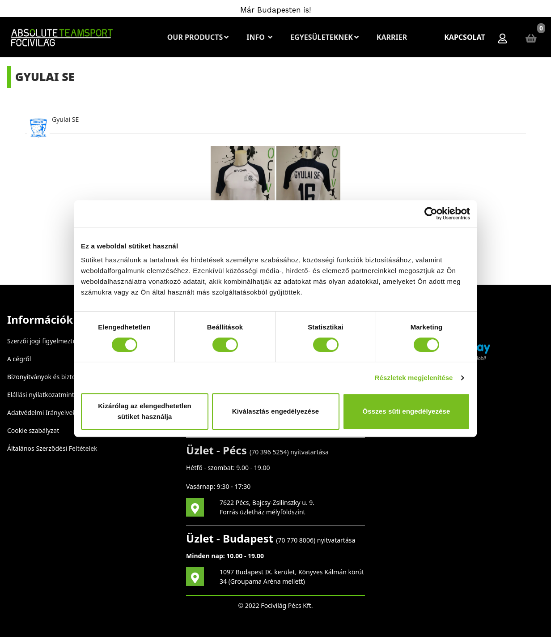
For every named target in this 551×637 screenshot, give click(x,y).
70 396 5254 (269, 452)
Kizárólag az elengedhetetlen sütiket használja (144, 411)
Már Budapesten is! (275, 9)
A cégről (19, 359)
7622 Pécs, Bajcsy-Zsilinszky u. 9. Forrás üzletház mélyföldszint (267, 507)
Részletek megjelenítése (414, 377)
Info (259, 37)
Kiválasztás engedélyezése (275, 411)
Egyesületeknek (324, 37)
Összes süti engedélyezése (406, 411)
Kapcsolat (464, 37)
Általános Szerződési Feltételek (52, 448)
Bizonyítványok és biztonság (48, 376)
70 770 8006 (296, 540)
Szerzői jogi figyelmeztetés (46, 341)
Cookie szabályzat (33, 430)
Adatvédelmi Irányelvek (41, 412)
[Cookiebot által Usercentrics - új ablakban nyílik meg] (431, 213)
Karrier (392, 37)
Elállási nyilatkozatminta (42, 394)
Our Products (198, 37)
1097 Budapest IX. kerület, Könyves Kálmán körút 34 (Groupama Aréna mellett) (292, 577)
